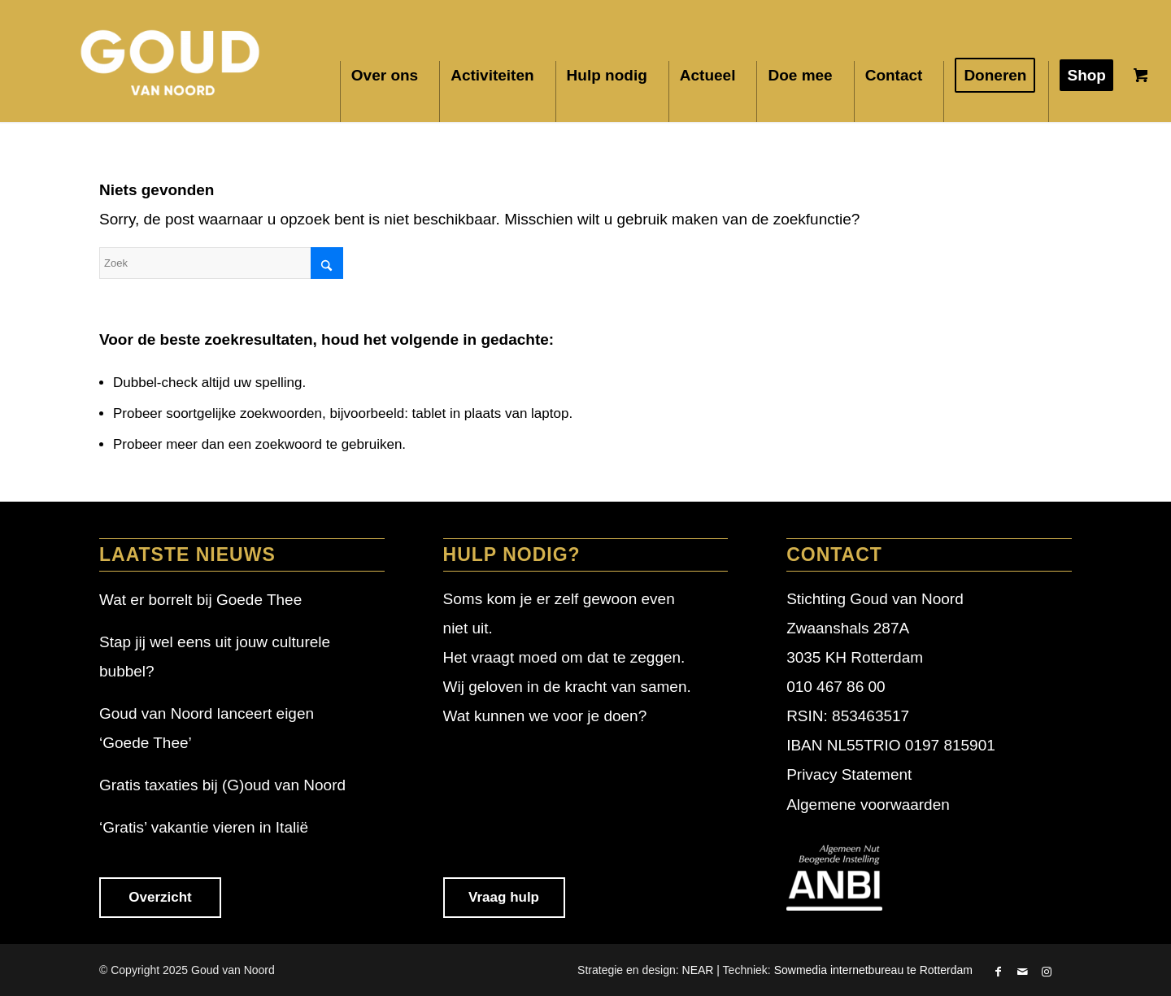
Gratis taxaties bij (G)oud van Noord (222, 785)
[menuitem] (389, 91)
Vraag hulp (503, 897)
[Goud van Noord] (171, 61)
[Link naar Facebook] (998, 973)
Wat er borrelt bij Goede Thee (200, 599)
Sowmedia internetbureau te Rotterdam (873, 969)
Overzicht (159, 897)
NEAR (698, 969)
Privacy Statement (849, 774)
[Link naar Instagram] (1046, 973)
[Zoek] (221, 263)
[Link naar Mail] (1022, 973)
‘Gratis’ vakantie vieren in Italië (203, 827)
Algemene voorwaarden (868, 804)
